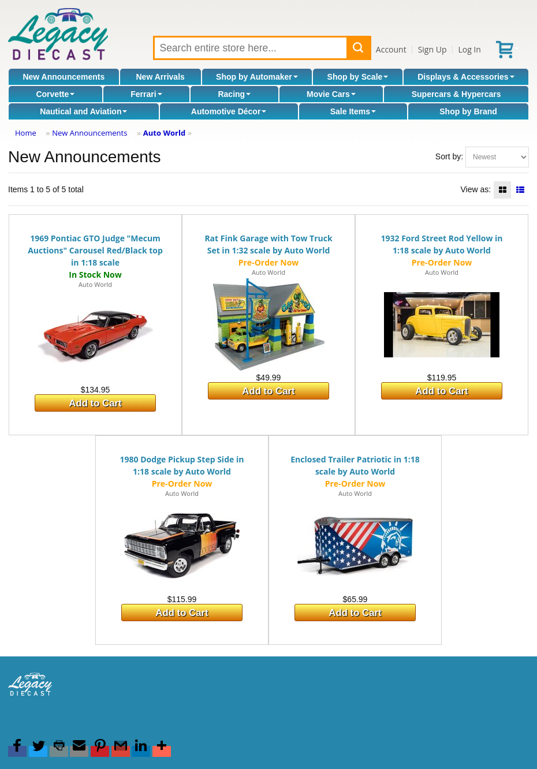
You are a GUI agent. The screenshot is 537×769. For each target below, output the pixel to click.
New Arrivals (160, 76)
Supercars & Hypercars (456, 94)
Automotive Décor (229, 111)
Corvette (55, 94)
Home (25, 133)
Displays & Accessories (465, 76)
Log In (469, 49)
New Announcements (64, 76)
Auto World (164, 133)
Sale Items (353, 111)
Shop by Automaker (257, 76)
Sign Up (432, 49)
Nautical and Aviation (83, 111)
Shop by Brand (468, 111)
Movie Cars (331, 94)
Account (391, 49)
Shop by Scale (358, 76)
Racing (234, 94)
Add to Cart (95, 403)
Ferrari (146, 94)
